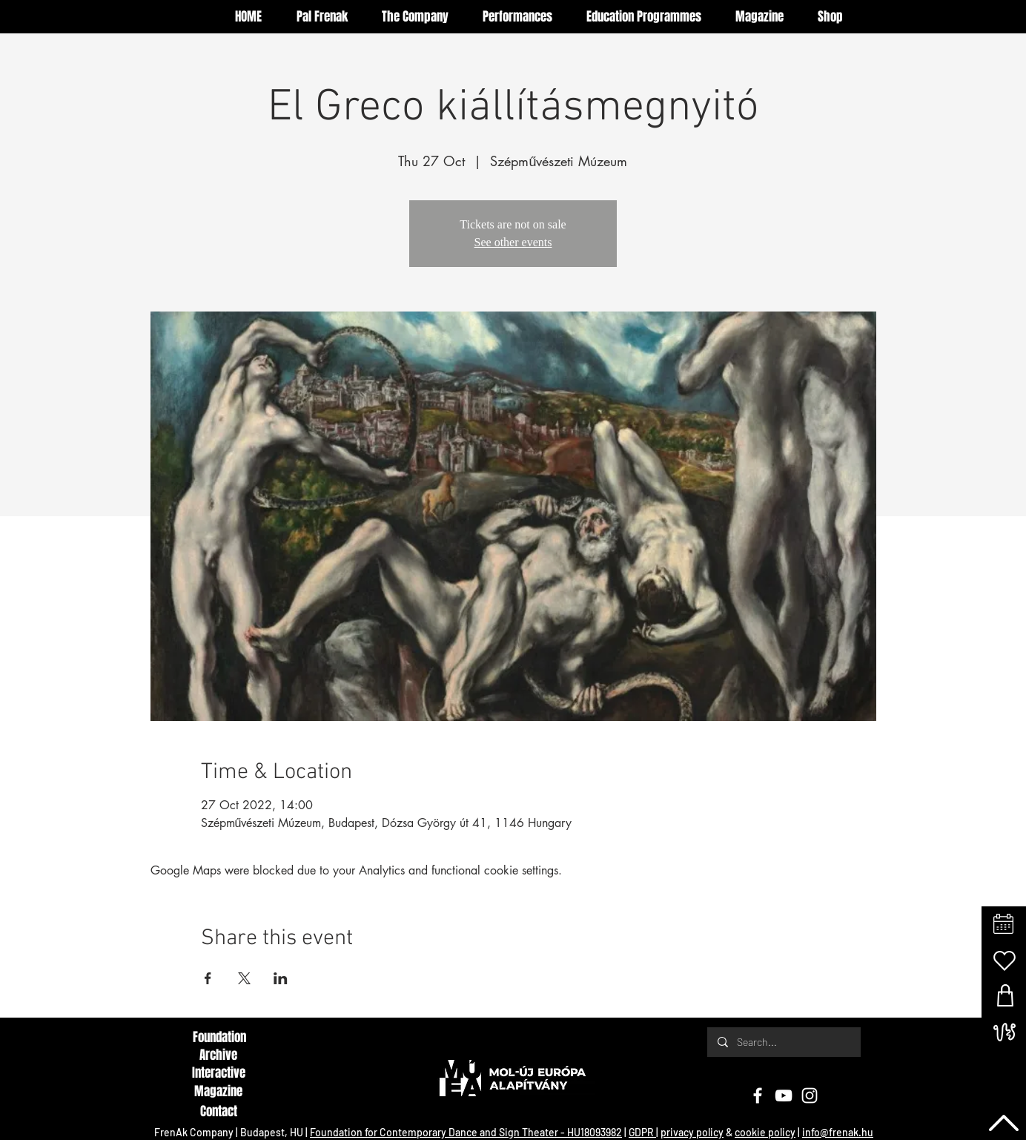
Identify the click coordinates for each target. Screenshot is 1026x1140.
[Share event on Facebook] (208, 978)
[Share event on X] (244, 978)
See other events (513, 242)
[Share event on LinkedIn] (281, 978)
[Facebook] (757, 1095)
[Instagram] (809, 1095)
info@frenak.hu (837, 1132)
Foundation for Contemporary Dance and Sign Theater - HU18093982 (466, 1132)
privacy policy (692, 1132)
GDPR (642, 1132)
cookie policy (765, 1132)
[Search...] (783, 1042)
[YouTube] (783, 1095)
